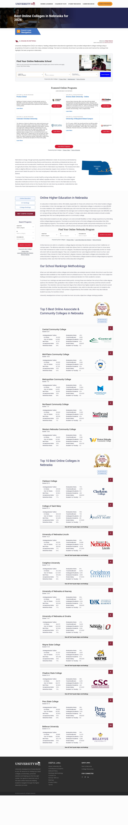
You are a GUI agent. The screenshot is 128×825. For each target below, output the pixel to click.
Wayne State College (51, 666)
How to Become (87, 796)
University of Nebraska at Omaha (56, 635)
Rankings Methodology (55, 803)
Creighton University (51, 577)
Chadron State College (52, 696)
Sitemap (51, 810)
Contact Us (52, 805)
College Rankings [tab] (25, 207)
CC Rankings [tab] (25, 203)
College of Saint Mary (51, 516)
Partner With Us (53, 807)
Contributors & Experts (55, 798)
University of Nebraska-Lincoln (55, 547)
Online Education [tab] (25, 198)
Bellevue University (50, 754)
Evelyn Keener (109, 41)
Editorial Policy (53, 800)
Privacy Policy (52, 812)
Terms (50, 814)
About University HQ (54, 796)
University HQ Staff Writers (28, 41)
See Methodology (102, 319)
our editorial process (108, 42)
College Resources (87, 798)
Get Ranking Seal (102, 322)
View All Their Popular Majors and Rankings (76, 539)
